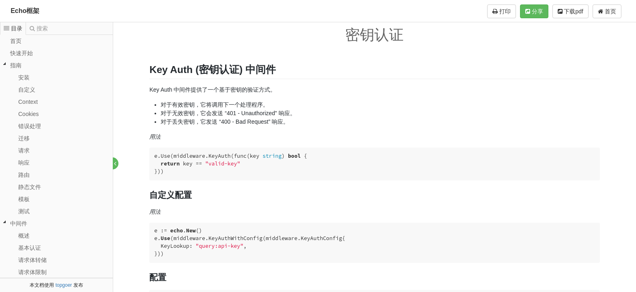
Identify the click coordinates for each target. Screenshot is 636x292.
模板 (24, 199)
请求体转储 (32, 260)
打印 (501, 11)
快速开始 (21, 53)
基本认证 (29, 248)
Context (28, 102)
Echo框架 (25, 10)
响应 (24, 162)
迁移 (24, 138)
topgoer (64, 285)
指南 (15, 65)
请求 (24, 150)
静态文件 (29, 187)
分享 (534, 11)
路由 (24, 175)
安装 (24, 77)
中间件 (18, 223)
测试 (24, 211)
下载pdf (570, 11)
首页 (607, 11)
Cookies (28, 114)
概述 (24, 235)
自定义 (26, 89)
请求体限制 (32, 272)
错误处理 (29, 126)
